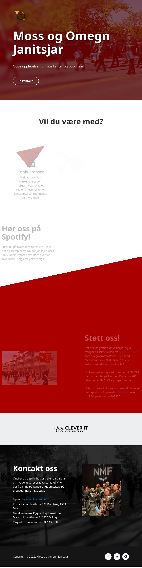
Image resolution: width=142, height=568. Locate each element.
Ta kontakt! (25, 81)
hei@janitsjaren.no (34, 499)
